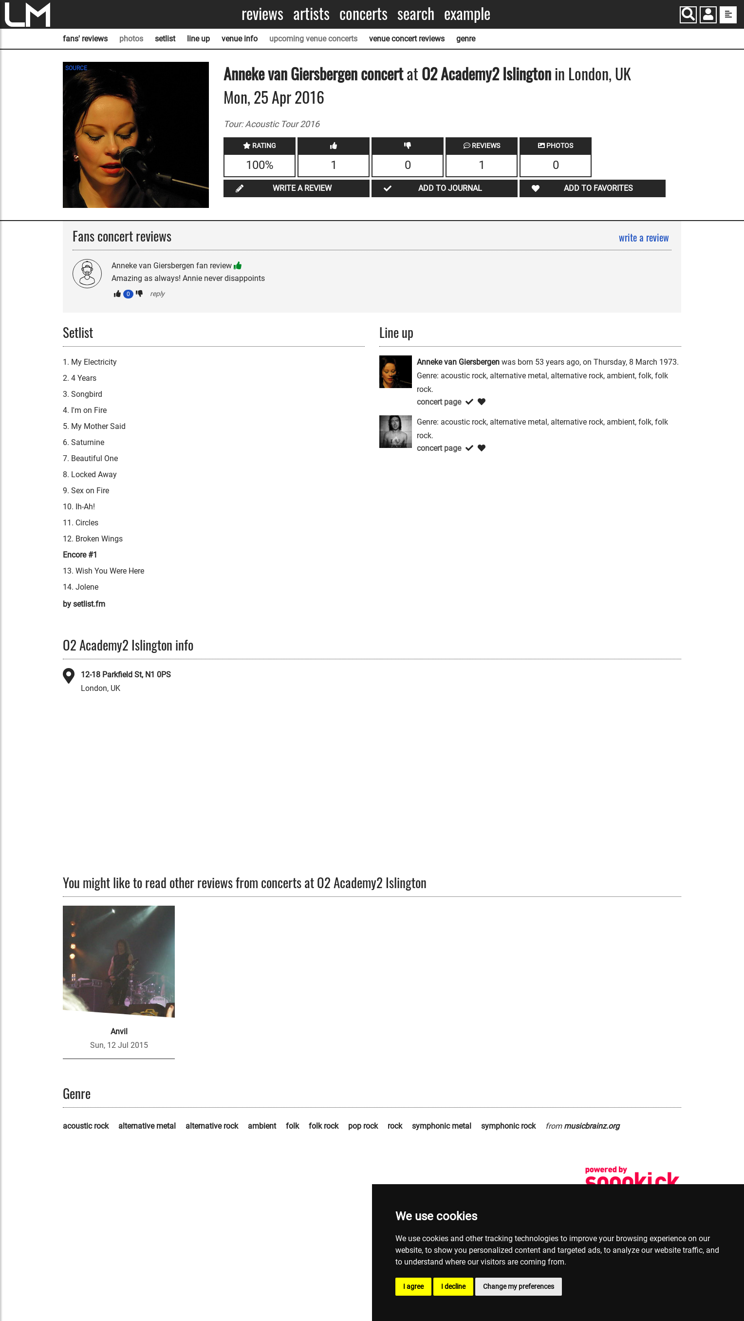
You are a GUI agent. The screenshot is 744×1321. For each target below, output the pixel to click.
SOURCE (76, 68)
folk (292, 1126)
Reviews (262, 13)
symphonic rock (508, 1126)
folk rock (323, 1126)
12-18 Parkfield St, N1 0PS (126, 674)
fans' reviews (85, 38)
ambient (262, 1126)
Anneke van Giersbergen (290, 73)
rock (395, 1126)
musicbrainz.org (591, 1126)
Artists (311, 13)
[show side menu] (728, 14)
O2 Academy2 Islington (486, 73)
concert (380, 73)
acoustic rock (86, 1126)
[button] (708, 15)
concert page (439, 402)
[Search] (688, 14)
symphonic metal (441, 1126)
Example (467, 13)
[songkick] (632, 1181)
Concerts (363, 13)
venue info (240, 38)
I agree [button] (413, 1286)
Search (415, 13)
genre (465, 38)
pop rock (363, 1126)
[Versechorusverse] (395, 430)
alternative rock (212, 1126)
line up (198, 38)
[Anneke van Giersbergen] (395, 370)
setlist (165, 38)
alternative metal (147, 1126)
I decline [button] (453, 1286)
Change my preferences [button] (518, 1286)
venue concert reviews (407, 38)
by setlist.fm (84, 604)
